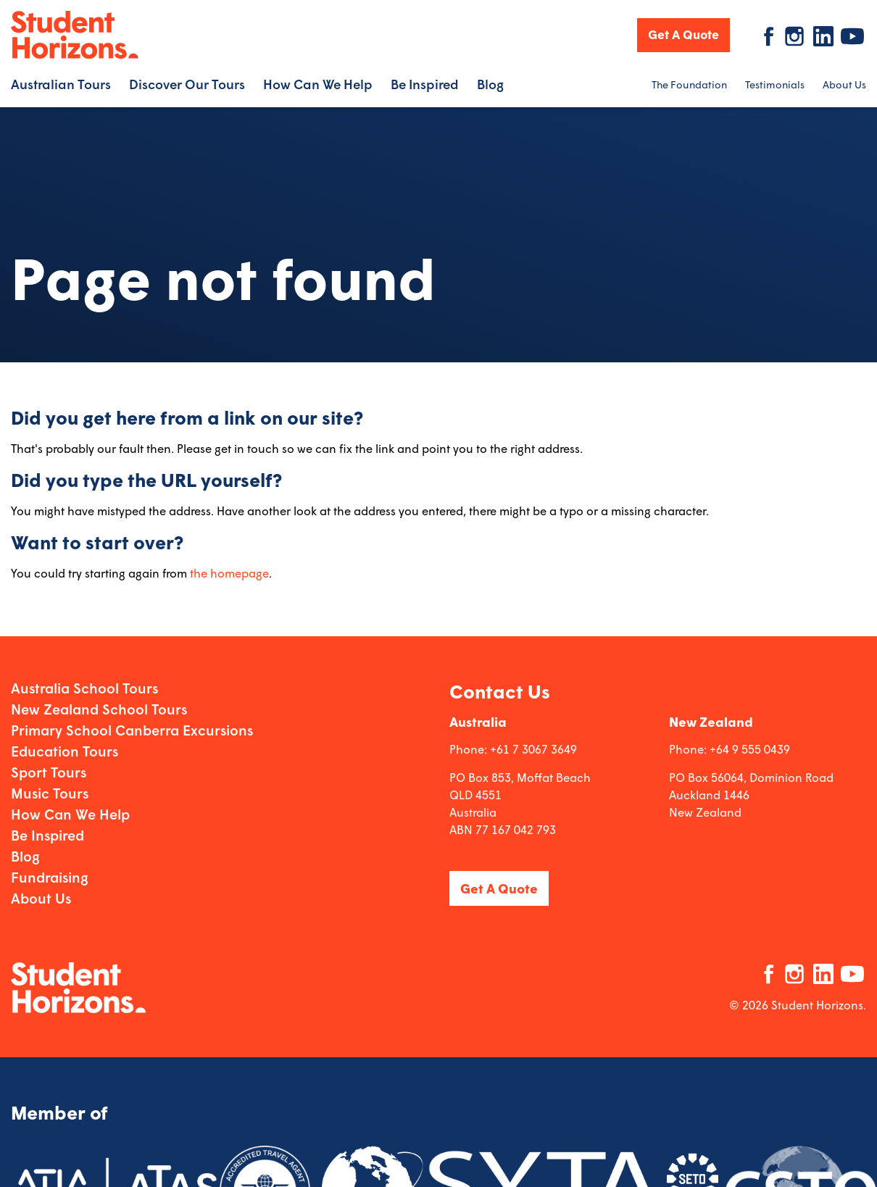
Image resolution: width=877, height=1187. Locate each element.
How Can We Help (318, 84)
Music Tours (49, 791)
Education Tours (64, 749)
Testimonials (775, 84)
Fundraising (49, 875)
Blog (490, 84)
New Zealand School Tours (99, 707)
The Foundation (689, 84)
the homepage (229, 573)
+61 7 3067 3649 (533, 747)
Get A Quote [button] (683, 34)
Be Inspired (425, 84)
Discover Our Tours (187, 84)
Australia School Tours (84, 686)
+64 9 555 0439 (750, 747)
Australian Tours (61, 84)
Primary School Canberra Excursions (132, 728)
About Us (844, 84)
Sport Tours (48, 770)
